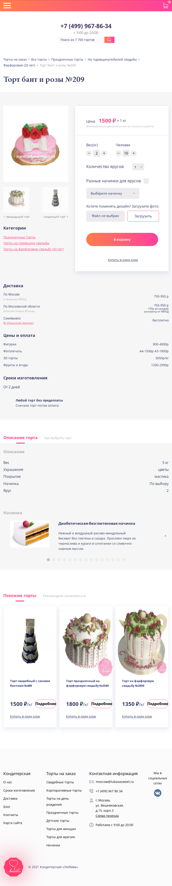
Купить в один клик (123, 260)
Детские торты (57, 820)
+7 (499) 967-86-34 (86, 26)
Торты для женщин (61, 829)
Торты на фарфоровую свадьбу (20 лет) (33, 249)
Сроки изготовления (19, 790)
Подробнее (45, 703)
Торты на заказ (61, 773)
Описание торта (20, 437)
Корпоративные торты (64, 790)
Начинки (53, 845)
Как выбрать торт (58, 438)
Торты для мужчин (60, 837)
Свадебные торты (60, 782)
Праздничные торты (62, 812)
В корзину (122, 239)
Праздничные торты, (19, 237)
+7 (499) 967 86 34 (109, 791)
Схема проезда (107, 816)
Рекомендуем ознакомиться (64, 596)
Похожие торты (19, 595)
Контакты (10, 815)
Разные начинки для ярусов (113, 180)
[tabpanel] (86, 538)
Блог (6, 807)
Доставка (10, 798)
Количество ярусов (105, 166)
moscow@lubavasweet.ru (115, 782)
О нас (7, 782)
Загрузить (143, 216)
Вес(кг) (92, 144)
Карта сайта (12, 823)
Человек (123, 144)
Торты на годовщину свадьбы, (26, 243)
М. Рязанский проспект (18, 323)
